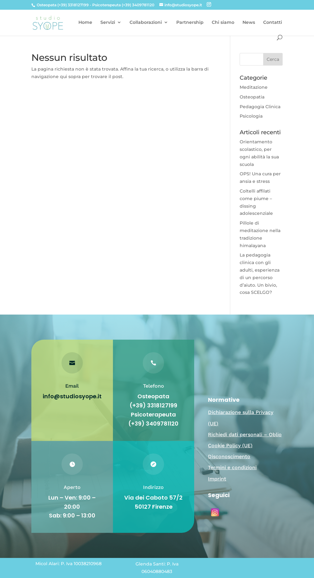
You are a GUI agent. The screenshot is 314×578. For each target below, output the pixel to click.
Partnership (190, 22)
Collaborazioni (146, 22)
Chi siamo (223, 22)
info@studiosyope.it (72, 396)
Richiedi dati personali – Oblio (245, 434)
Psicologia (251, 116)
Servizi (107, 22)
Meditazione (254, 87)
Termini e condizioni (232, 467)
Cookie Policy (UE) (230, 445)
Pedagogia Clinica (260, 106)
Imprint (217, 479)
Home (85, 22)
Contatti (272, 22)
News (248, 22)
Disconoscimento (229, 456)
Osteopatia (252, 97)
